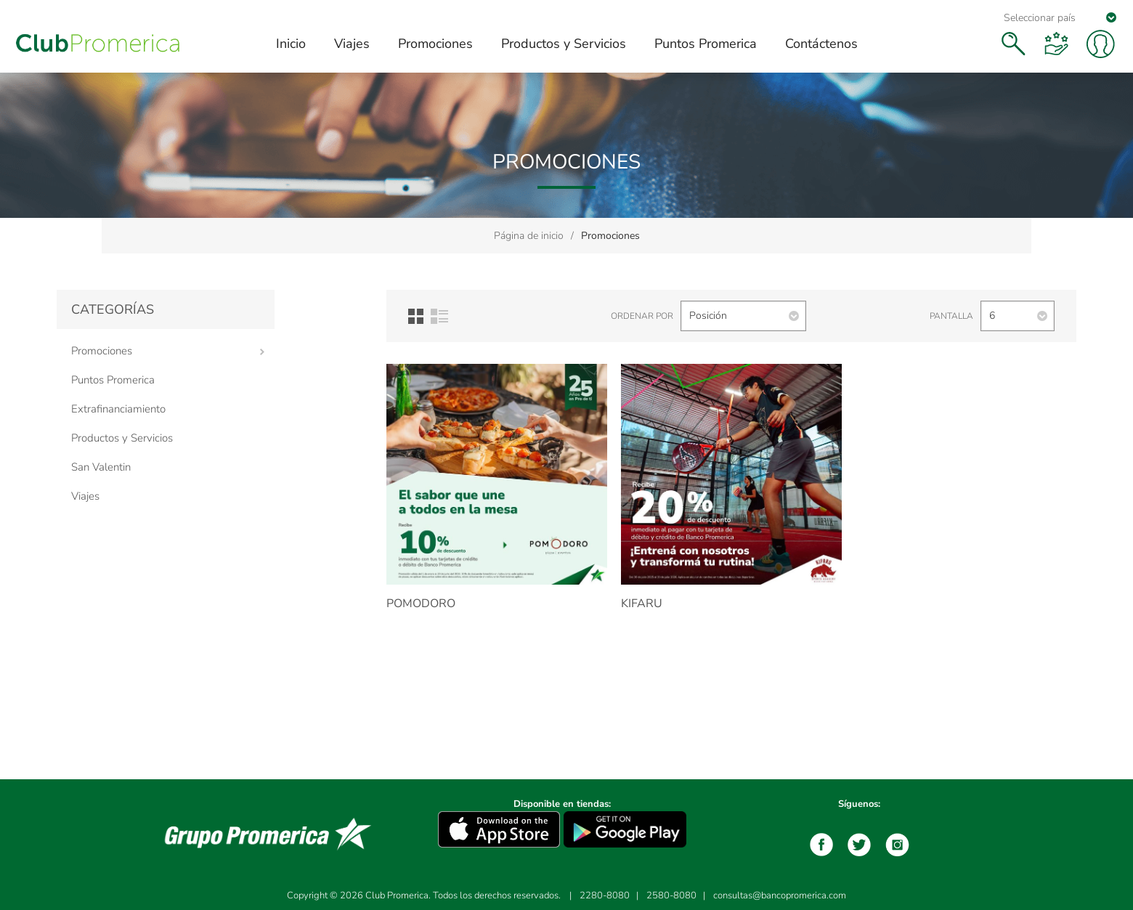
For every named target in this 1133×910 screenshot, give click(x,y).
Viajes (85, 496)
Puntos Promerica (113, 380)
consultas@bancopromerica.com (779, 895)
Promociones (101, 351)
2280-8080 (605, 895)
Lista (439, 316)
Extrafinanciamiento (118, 409)
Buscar (1013, 43)
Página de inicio (529, 236)
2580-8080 (671, 895)
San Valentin (101, 467)
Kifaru (641, 604)
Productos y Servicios (122, 438)
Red (415, 316)
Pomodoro (420, 604)
